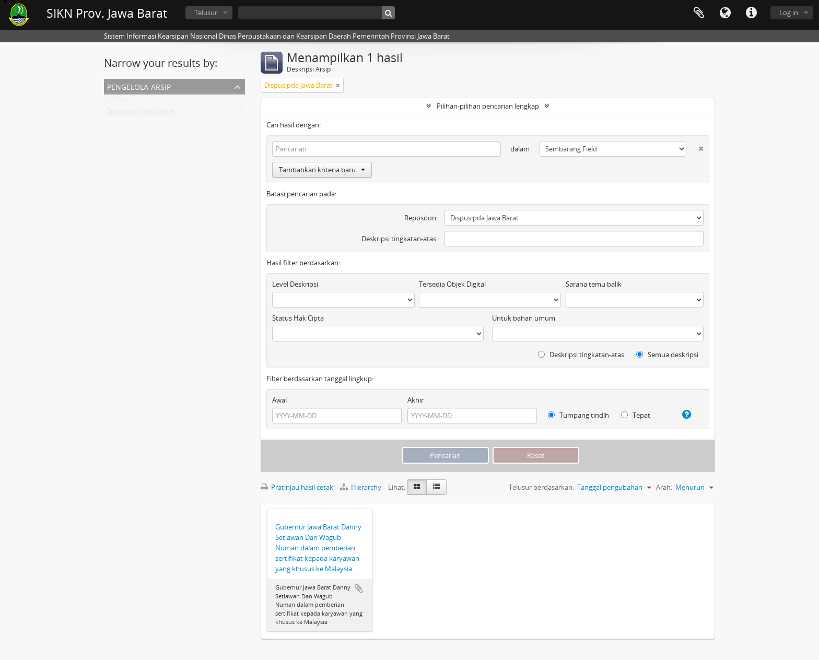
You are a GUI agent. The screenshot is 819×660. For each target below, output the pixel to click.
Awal (279, 400)
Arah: (664, 487)
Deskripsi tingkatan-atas (398, 238)
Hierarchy (361, 487)
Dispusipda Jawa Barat (140, 113)
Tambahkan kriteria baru (322, 169)
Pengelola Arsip (139, 86)
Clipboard (699, 13)
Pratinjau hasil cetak (297, 487)
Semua (116, 100)
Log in (788, 12)
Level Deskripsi (295, 284)
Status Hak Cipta (298, 318)
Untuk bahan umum (523, 318)
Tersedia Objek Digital (452, 284)
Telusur (205, 12)
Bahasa (725, 13)
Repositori (420, 217)
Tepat (635, 415)
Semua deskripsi (667, 354)
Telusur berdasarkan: (541, 487)
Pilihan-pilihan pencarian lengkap (488, 106)
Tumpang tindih (578, 415)
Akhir (415, 400)
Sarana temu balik (594, 284)
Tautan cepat (751, 13)
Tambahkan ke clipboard (359, 588)
